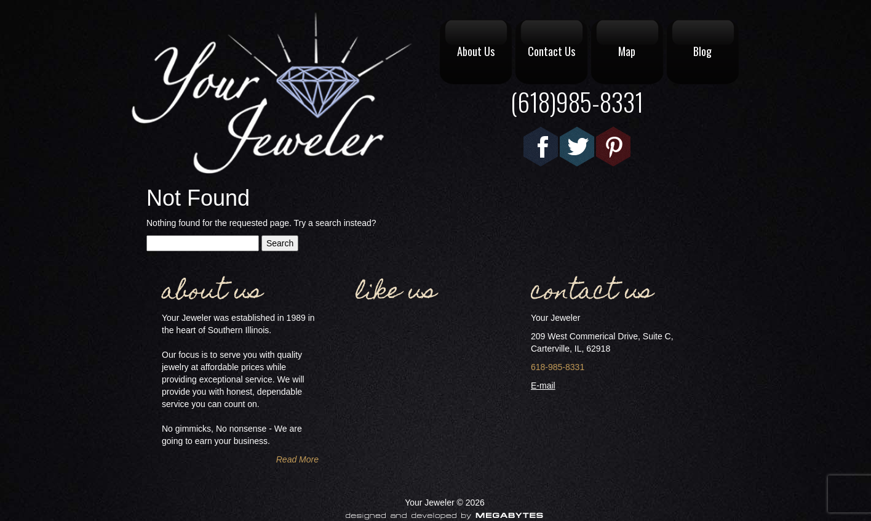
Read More (297, 459)
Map (626, 51)
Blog (702, 51)
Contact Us (551, 51)
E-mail (543, 385)
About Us (476, 51)
